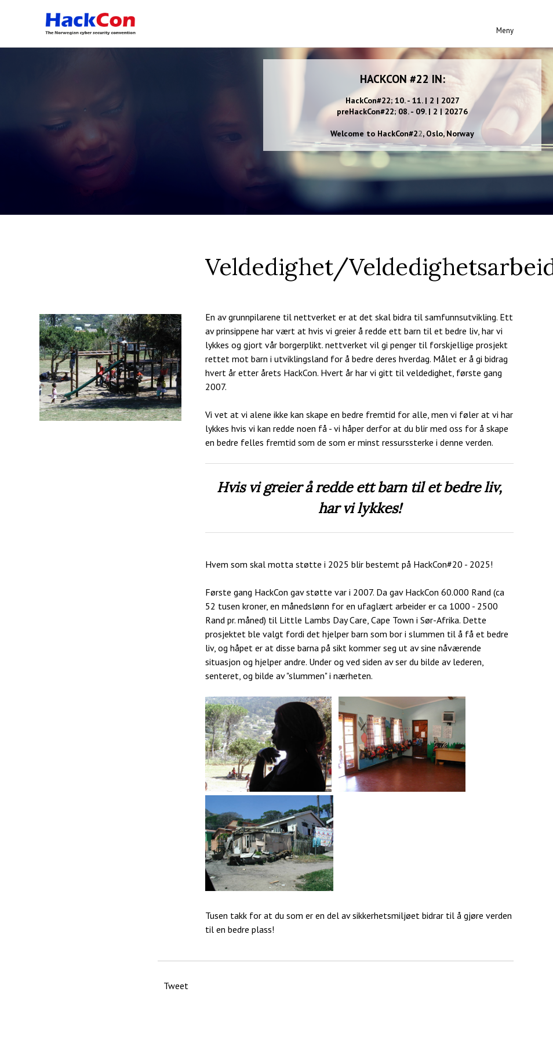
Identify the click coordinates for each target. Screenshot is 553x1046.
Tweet (175, 985)
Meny (505, 30)
